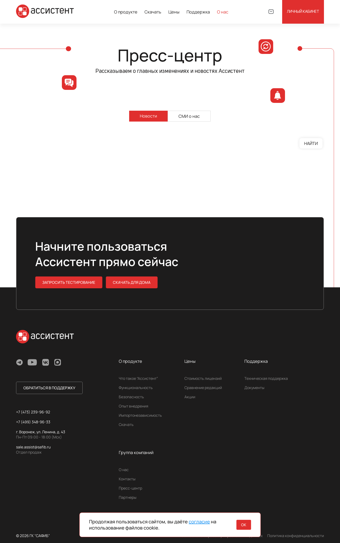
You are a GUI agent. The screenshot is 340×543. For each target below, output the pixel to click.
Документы (254, 387)
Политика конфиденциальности (295, 535)
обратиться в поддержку (49, 387)
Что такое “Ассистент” (138, 378)
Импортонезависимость (140, 415)
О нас (124, 469)
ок (243, 524)
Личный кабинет (303, 12)
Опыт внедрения (133, 406)
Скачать (152, 12)
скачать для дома (131, 282)
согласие (199, 521)
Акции (189, 396)
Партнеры (127, 497)
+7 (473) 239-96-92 (33, 412)
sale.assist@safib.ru (33, 447)
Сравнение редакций (203, 387)
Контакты (127, 479)
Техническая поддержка (266, 378)
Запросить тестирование (68, 282)
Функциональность (136, 387)
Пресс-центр (130, 488)
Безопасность (131, 396)
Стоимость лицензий (203, 378)
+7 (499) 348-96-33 (33, 422)
